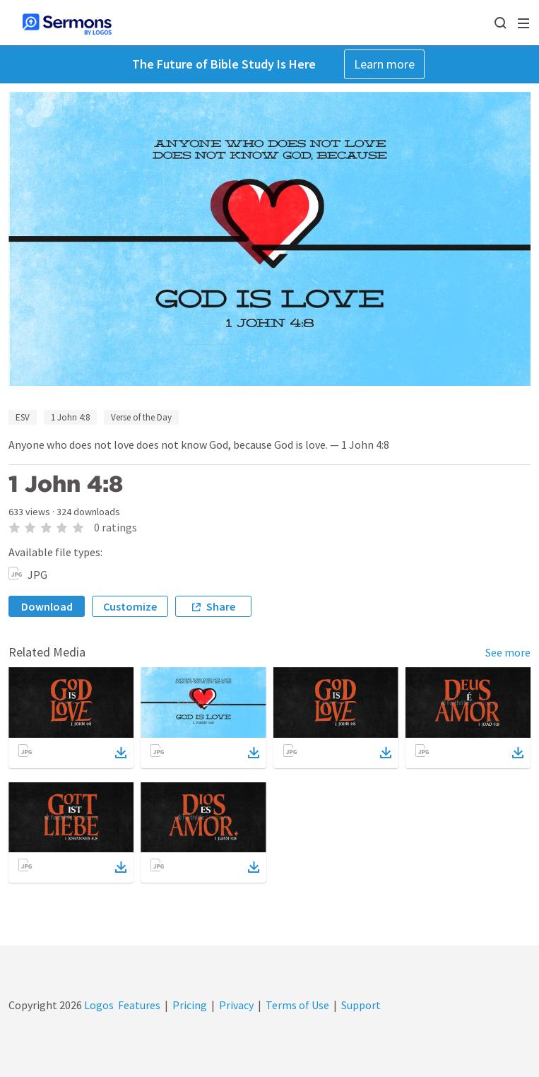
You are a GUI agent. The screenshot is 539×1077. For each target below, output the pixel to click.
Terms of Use (297, 1005)
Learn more (384, 64)
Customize (130, 606)
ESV (23, 417)
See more (508, 652)
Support (361, 1005)
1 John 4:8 (70, 417)
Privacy (236, 1005)
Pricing (189, 1005)
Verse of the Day (141, 417)
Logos (98, 1005)
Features (139, 1005)
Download (47, 606)
